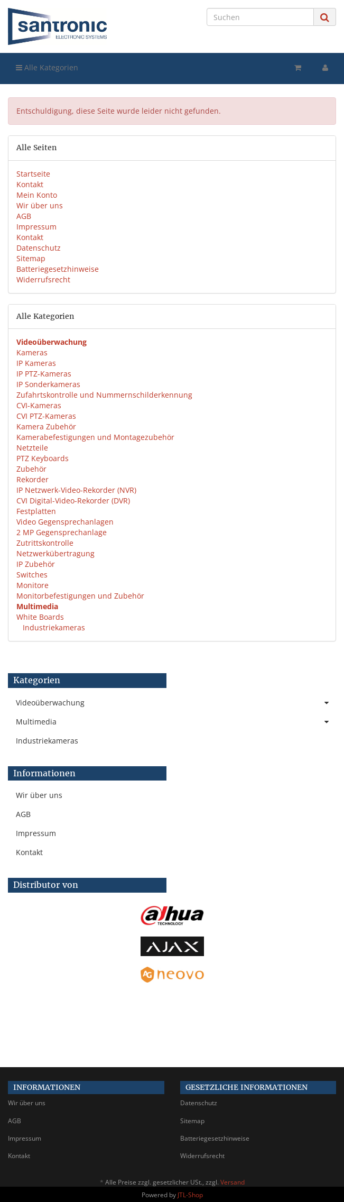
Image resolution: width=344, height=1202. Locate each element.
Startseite (33, 174)
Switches (32, 575)
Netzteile (32, 448)
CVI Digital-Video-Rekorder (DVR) (73, 501)
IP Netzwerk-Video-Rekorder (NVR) (76, 490)
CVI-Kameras (38, 405)
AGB (23, 216)
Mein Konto (36, 195)
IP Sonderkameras (48, 384)
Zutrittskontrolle (44, 543)
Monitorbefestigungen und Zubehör (80, 596)
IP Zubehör (35, 564)
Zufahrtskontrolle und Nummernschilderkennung (104, 395)
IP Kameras (36, 363)
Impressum (36, 227)
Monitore (32, 585)
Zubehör (31, 469)
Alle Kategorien (47, 67)
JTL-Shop (190, 1194)
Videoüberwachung (176, 702)
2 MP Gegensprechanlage (61, 532)
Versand (232, 1182)
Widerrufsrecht (43, 279)
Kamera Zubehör (46, 426)
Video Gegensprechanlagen (65, 522)
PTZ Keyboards (42, 458)
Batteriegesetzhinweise (57, 269)
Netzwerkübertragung (55, 553)
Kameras (32, 352)
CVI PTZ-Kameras (46, 416)
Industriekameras (53, 627)
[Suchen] (260, 17)
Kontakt (29, 184)
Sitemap (30, 258)
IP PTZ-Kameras (43, 374)
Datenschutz (38, 248)
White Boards (40, 617)
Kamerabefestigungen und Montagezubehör (95, 437)
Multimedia (176, 721)
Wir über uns (39, 205)
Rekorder (32, 479)
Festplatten (36, 511)
